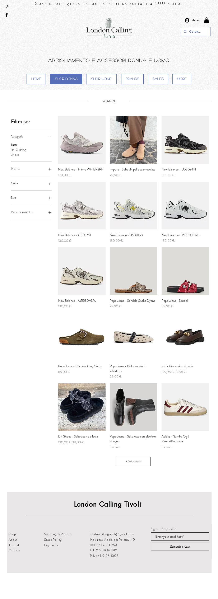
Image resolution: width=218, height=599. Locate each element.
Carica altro (133, 461)
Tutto (14, 144)
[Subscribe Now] (180, 547)
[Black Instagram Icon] (6, 6)
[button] (206, 20)
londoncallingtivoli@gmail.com (112, 534)
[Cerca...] (195, 31)
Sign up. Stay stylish (163, 528)
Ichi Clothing (18, 149)
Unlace (15, 154)
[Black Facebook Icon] (6, 15)
